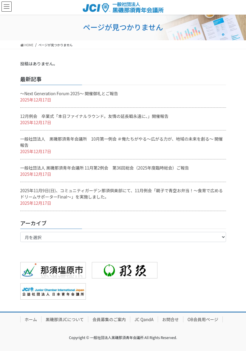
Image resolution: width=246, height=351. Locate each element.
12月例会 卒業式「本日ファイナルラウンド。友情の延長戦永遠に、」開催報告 (94, 116)
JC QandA (144, 319)
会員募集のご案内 (109, 319)
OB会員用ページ (203, 319)
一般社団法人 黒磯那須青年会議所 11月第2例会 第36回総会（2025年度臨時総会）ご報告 (104, 168)
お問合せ (170, 319)
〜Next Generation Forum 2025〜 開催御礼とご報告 (69, 93)
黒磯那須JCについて (65, 319)
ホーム (31, 319)
